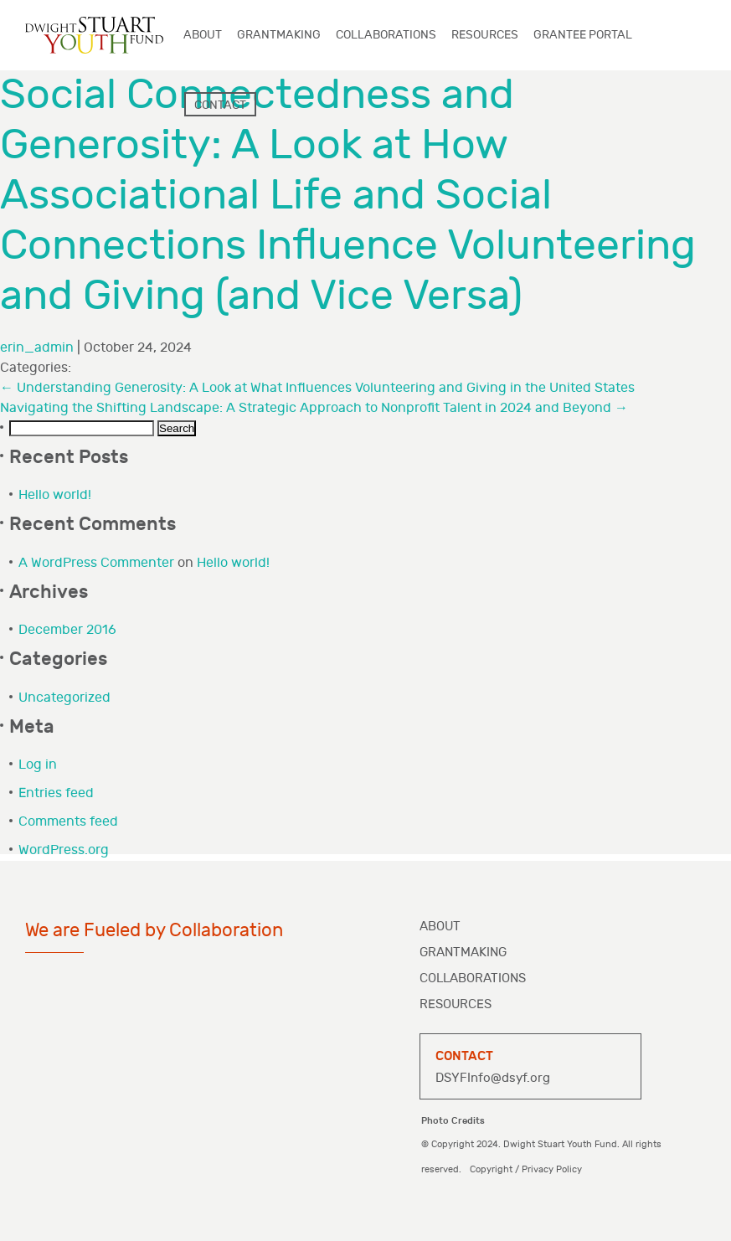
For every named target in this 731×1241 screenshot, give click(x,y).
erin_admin (37, 348)
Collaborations (473, 978)
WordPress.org (63, 850)
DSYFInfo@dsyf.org (492, 1078)
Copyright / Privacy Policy (526, 1169)
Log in (37, 765)
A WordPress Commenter (96, 563)
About (440, 926)
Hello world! (54, 495)
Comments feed (68, 822)
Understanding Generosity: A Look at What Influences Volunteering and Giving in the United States (317, 388)
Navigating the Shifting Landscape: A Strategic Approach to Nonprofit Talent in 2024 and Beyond (314, 408)
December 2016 (67, 630)
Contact (220, 105)
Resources (456, 1004)
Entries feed (56, 793)
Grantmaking (463, 952)
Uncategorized (64, 698)
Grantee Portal (582, 35)
